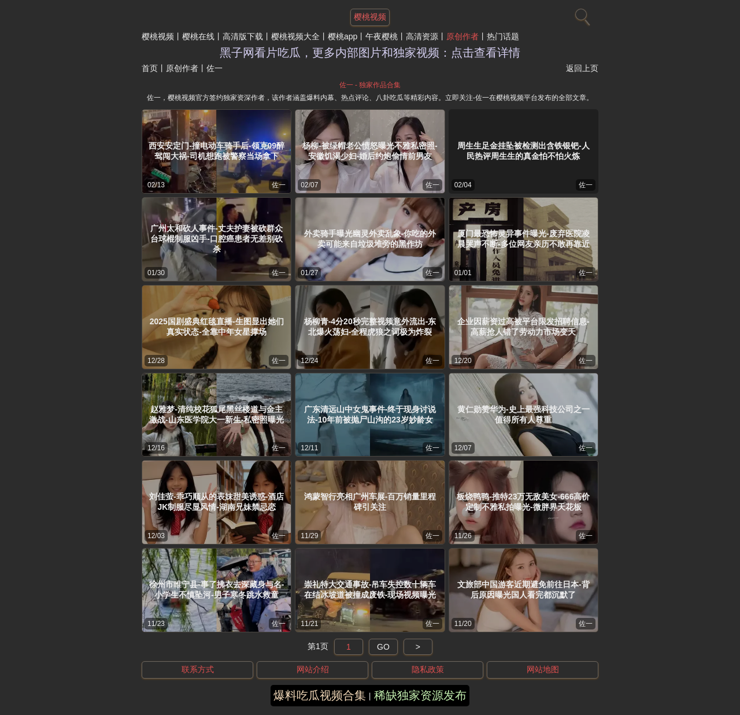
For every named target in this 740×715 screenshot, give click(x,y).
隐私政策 (428, 669)
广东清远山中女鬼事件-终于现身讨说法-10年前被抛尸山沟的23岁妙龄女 (370, 414)
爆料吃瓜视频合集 (319, 695)
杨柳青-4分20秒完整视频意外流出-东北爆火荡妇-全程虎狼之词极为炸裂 (370, 326)
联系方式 (198, 669)
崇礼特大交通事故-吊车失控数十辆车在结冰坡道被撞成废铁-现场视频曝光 (370, 589)
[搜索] (581, 14)
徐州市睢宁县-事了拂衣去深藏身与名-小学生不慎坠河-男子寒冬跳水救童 (216, 589)
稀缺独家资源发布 (420, 695)
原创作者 (462, 36)
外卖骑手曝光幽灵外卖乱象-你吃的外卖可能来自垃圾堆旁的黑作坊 (370, 239)
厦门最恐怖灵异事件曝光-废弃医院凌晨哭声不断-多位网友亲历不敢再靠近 (523, 239)
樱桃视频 (158, 36)
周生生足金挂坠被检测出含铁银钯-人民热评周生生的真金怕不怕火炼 (523, 151)
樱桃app (342, 36)
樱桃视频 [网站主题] (370, 16)
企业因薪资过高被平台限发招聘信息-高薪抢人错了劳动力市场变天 (523, 326)
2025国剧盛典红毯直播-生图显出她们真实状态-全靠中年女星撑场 (217, 326)
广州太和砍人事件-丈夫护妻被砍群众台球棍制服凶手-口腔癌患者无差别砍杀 (216, 239)
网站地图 (543, 669)
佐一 (279, 185)
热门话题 (503, 36)
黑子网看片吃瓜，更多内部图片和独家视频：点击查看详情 (370, 52)
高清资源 (422, 36)
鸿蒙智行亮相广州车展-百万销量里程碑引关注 (370, 502)
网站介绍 (313, 669)
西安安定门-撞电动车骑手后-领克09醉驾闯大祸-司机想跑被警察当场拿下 (216, 151)
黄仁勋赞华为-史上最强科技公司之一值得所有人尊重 (523, 414)
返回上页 (582, 68)
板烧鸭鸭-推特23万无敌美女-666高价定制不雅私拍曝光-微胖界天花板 (523, 502)
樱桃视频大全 (295, 36)
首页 (150, 68)
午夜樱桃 (381, 36)
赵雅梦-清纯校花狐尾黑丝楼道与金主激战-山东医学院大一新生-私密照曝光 (216, 414)
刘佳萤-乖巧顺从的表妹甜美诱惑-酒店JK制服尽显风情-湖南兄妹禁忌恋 (216, 502)
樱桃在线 (198, 36)
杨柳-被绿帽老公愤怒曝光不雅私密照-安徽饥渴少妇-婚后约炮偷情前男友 (369, 151)
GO (383, 646)
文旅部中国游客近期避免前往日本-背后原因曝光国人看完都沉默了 (523, 589)
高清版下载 (243, 36)
